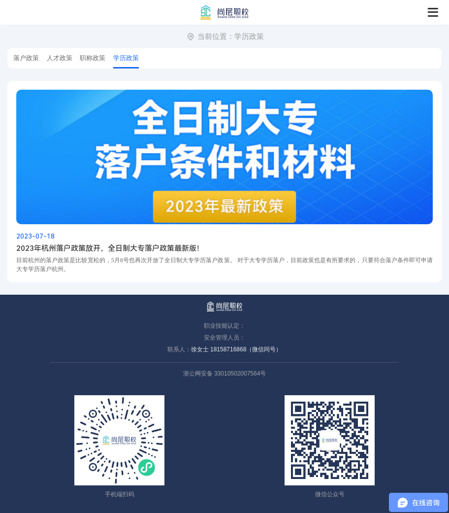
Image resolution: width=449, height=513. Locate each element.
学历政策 (249, 36)
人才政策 (59, 58)
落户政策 (26, 58)
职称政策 (92, 58)
